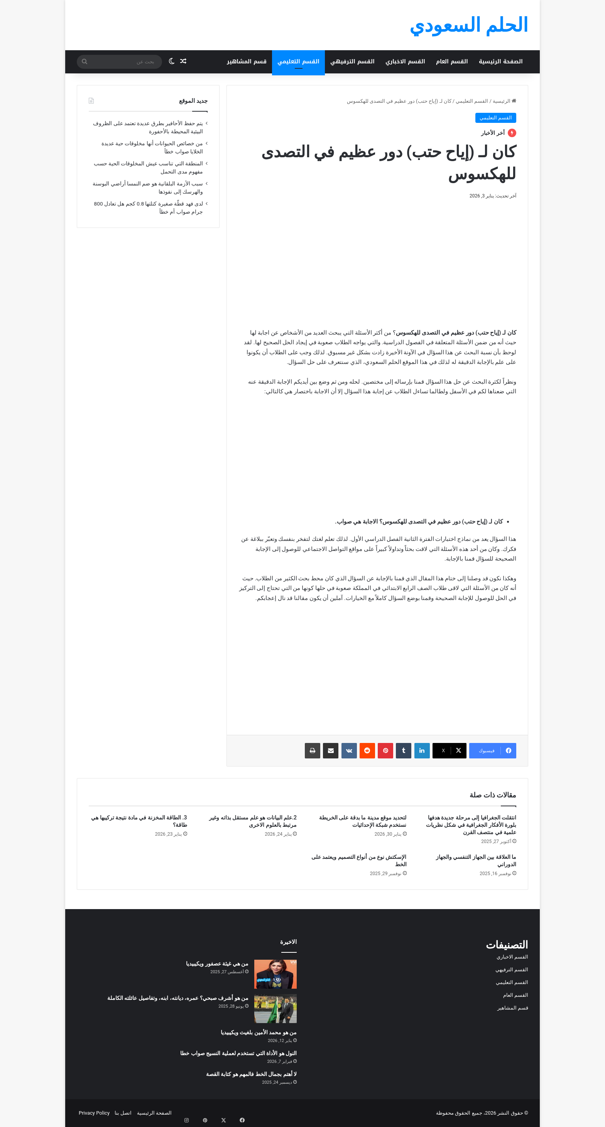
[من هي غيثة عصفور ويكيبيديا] (275, 974)
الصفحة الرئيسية (501, 61)
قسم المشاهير (247, 61)
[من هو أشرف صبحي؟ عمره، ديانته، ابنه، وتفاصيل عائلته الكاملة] (275, 1008)
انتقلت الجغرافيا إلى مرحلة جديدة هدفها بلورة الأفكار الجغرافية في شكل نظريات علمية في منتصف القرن (471, 824)
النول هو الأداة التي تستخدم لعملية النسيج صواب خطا (238, 1053)
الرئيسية (504, 101)
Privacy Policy (94, 1113)
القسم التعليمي (298, 61)
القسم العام (452, 61)
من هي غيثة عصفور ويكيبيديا (217, 963)
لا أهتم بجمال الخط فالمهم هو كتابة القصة (251, 1074)
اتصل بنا (123, 1113)
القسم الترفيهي (352, 61)
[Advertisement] (377, 262)
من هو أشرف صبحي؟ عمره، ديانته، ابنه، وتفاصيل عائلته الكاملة (177, 998)
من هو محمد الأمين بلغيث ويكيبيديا (259, 1032)
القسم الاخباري (405, 61)
